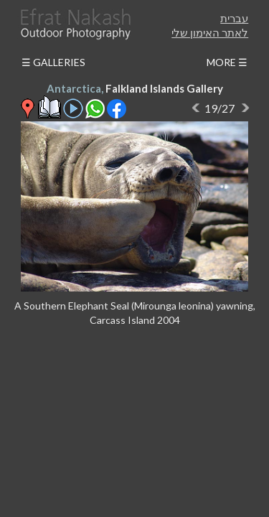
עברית (234, 17)
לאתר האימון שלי (209, 32)
